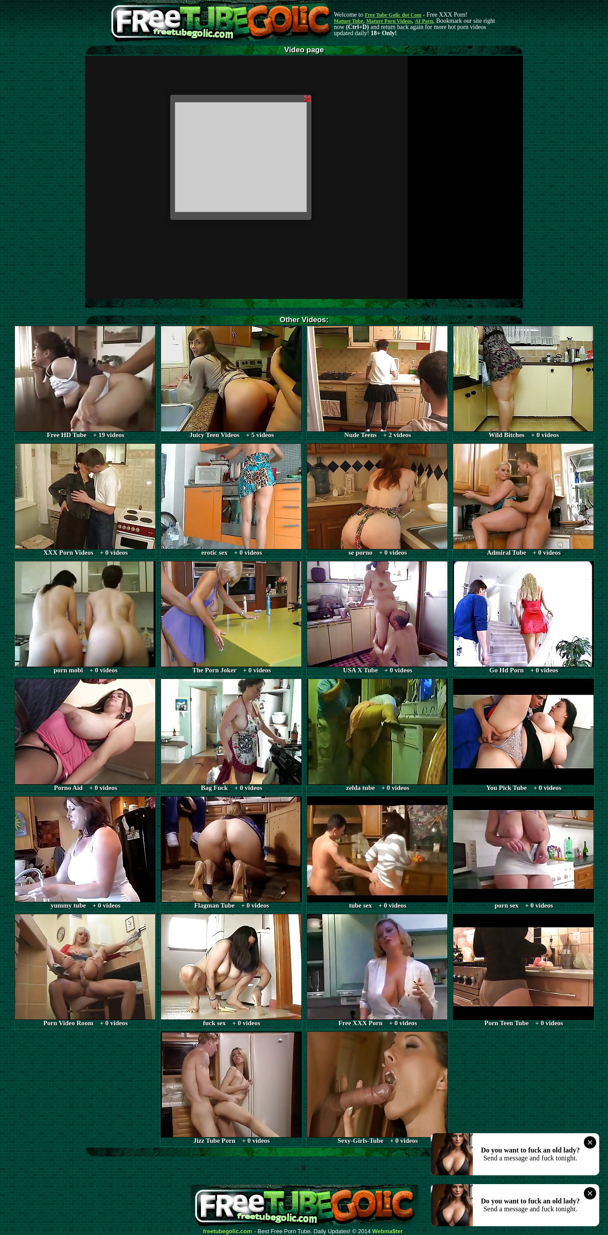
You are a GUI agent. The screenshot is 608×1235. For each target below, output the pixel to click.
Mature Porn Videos (389, 21)
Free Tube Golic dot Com (393, 15)
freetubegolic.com (227, 1231)
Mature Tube (348, 21)
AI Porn (424, 21)
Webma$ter (387, 1231)
